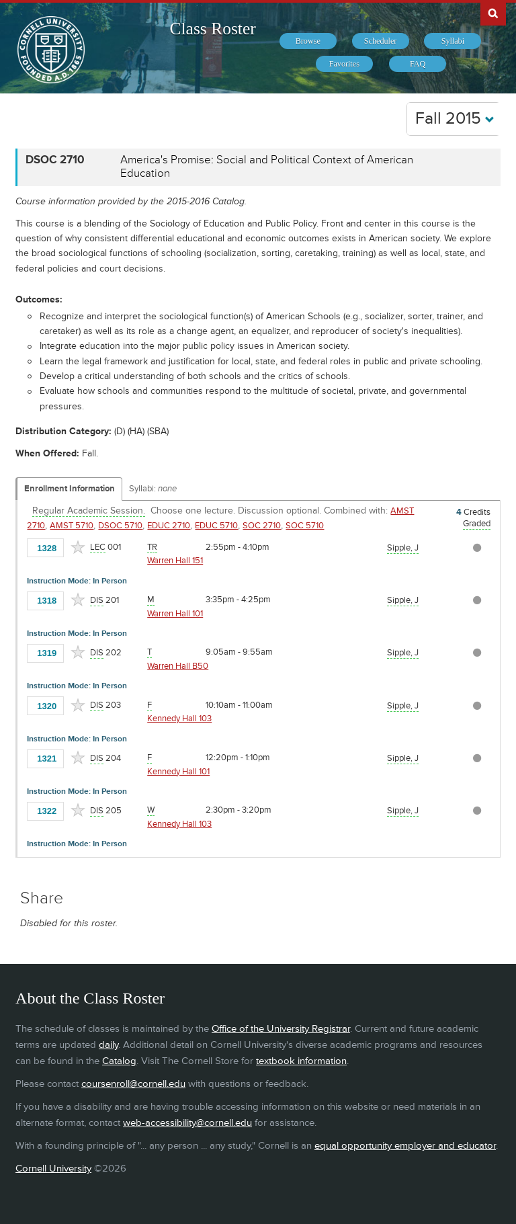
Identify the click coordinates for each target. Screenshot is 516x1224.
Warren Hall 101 (175, 613)
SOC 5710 (305, 525)
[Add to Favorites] (78, 547)
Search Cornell (493, 13)
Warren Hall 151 (175, 560)
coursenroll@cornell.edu (133, 1083)
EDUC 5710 (216, 525)
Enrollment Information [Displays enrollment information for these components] (69, 488)
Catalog (119, 1061)
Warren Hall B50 (177, 666)
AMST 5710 (71, 525)
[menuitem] (308, 41)
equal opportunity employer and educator (405, 1145)
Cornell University (53, 1168)
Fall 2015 (454, 118)
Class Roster (213, 28)
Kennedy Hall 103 (179, 718)
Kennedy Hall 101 (178, 771)
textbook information (301, 1061)
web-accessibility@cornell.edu (187, 1122)
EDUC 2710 (168, 525)
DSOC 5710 (120, 525)
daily (108, 1044)
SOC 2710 (262, 525)
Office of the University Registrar (281, 1028)
